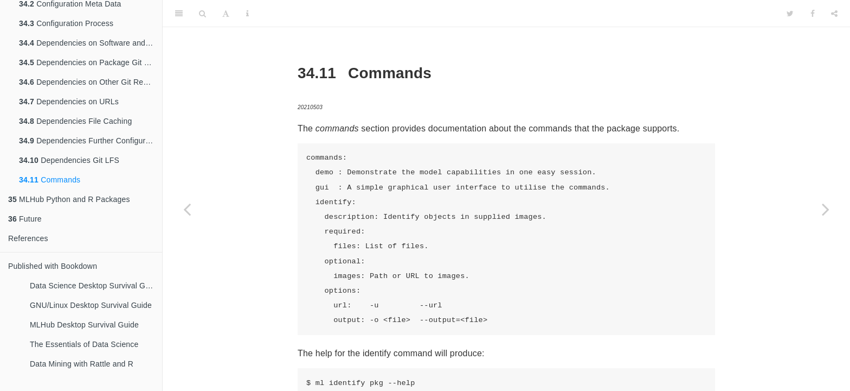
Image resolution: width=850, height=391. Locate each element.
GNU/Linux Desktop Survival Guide (91, 305)
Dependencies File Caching (75, 121)
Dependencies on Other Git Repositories (90, 82)
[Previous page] (187, 209)
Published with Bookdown (52, 266)
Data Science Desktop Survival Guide (95, 285)
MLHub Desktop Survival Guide (84, 324)
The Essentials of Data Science (84, 344)
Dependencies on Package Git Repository (90, 62)
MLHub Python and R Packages (69, 199)
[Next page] (825, 209)
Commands (49, 179)
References (28, 238)
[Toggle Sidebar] (179, 13)
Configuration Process (66, 23)
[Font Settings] (225, 13)
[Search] (202, 13)
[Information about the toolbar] (247, 13)
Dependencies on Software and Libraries (90, 43)
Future (25, 219)
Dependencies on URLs (69, 101)
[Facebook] (812, 13)
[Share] (834, 13)
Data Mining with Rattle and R (81, 364)
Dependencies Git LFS (69, 160)
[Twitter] (790, 13)
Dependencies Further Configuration (90, 140)
